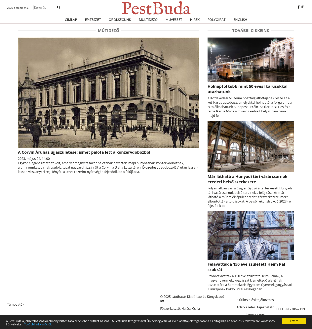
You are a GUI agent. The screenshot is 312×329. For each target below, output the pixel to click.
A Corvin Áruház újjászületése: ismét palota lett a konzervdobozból (84, 152)
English (240, 19)
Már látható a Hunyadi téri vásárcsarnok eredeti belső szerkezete (247, 179)
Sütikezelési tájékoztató (255, 299)
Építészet (93, 19)
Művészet (174, 19)
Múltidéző (148, 19)
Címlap (71, 19)
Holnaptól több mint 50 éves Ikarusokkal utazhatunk (248, 89)
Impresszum (255, 314)
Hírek (195, 19)
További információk (38, 324)
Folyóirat (216, 19)
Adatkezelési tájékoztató (255, 307)
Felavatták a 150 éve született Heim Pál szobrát (246, 266)
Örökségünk (120, 19)
